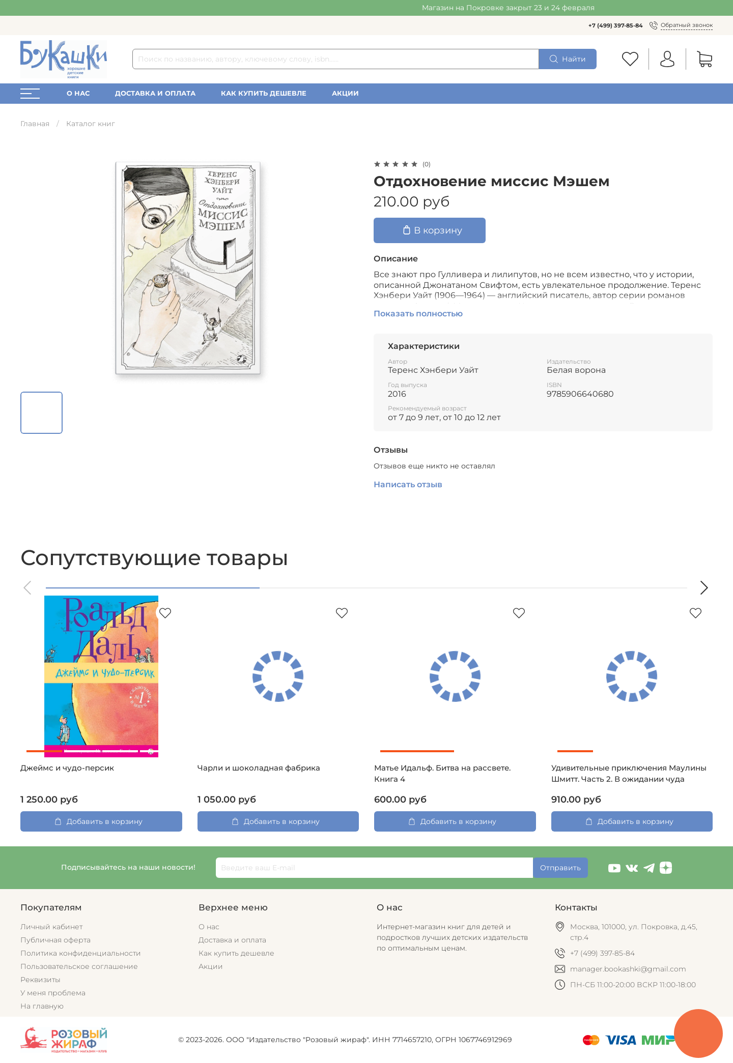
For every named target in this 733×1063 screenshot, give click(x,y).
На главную (42, 1006)
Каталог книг (90, 123)
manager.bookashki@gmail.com (628, 968)
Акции (345, 93)
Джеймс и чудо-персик (67, 768)
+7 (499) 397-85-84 (615, 25)
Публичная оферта (55, 939)
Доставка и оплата (155, 93)
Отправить (560, 867)
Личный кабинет (51, 926)
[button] (28, 588)
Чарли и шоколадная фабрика (259, 768)
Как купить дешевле (263, 93)
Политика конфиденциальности (80, 953)
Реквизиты (40, 979)
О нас (78, 93)
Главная (34, 123)
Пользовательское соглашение (79, 966)
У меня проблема (53, 992)
